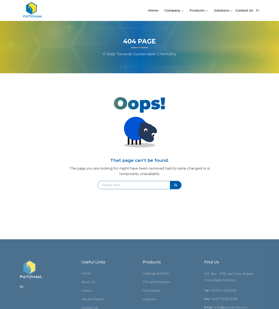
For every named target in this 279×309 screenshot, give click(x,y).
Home (153, 10)
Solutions (223, 10)
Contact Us (244, 10)
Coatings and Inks (157, 299)
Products (199, 10)
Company (173, 10)
